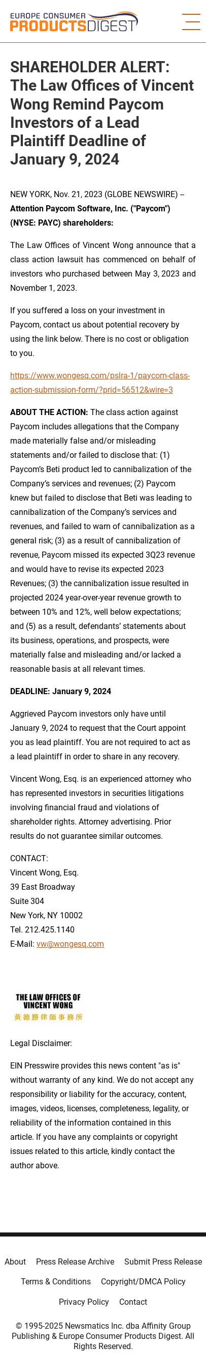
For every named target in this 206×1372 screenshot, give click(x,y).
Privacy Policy (84, 1302)
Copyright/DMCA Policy (143, 1281)
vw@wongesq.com (70, 944)
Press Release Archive (75, 1262)
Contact (133, 1302)
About (15, 1262)
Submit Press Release (163, 1262)
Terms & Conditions (56, 1281)
